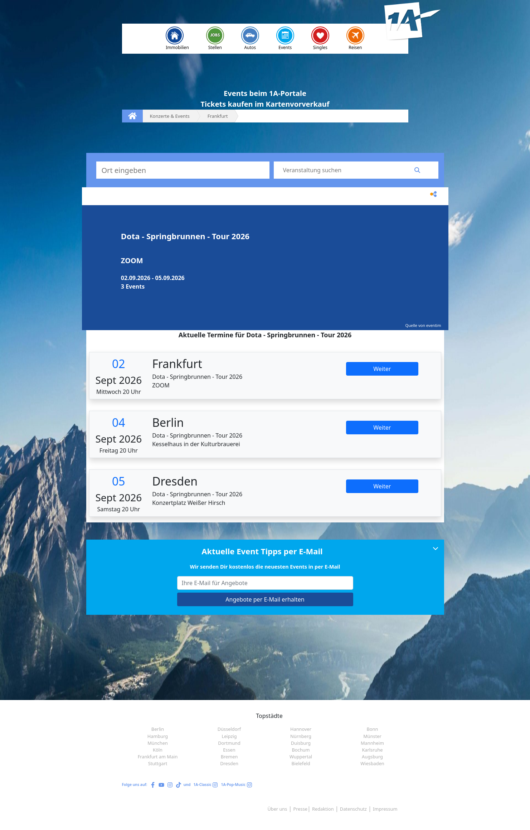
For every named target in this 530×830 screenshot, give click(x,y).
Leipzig (229, 736)
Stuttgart (157, 763)
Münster (372, 736)
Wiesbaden (372, 763)
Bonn (372, 729)
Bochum (301, 750)
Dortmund (229, 743)
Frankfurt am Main (158, 756)
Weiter (382, 369)
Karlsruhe (372, 750)
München (157, 743)
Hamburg (157, 736)
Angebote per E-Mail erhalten (264, 599)
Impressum (385, 809)
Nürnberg (300, 736)
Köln (157, 750)
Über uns (277, 809)
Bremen (229, 756)
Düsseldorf (229, 729)
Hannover (300, 729)
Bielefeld (300, 763)
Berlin (157, 729)
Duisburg (301, 743)
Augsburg (372, 756)
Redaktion (323, 809)
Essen (229, 750)
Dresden (229, 763)
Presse (300, 809)
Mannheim (372, 743)
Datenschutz (353, 809)
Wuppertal (301, 756)
